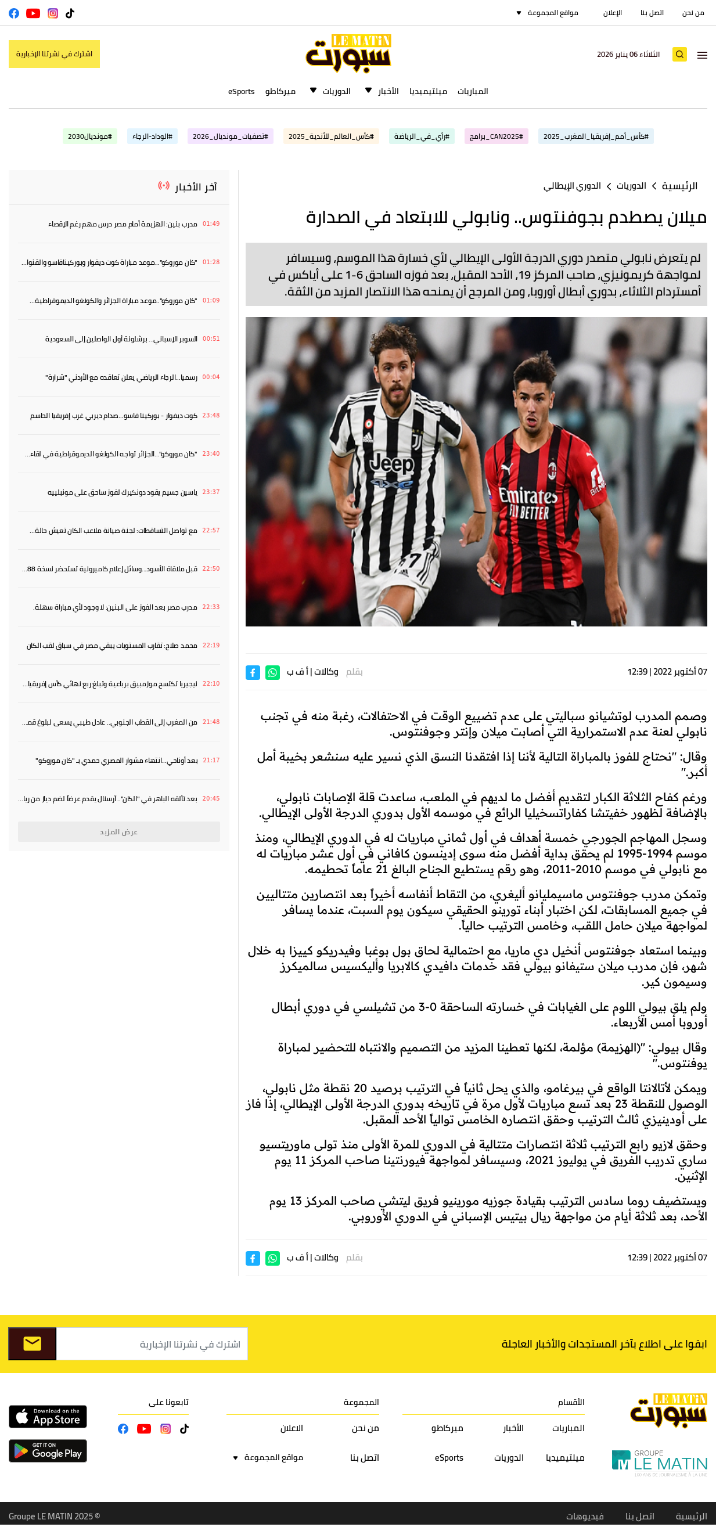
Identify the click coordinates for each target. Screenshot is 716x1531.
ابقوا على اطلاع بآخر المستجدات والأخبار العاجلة (604, 1343)
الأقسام (571, 1402)
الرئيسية (680, 186)
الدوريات (337, 91)
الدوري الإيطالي (572, 185)
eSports (241, 91)
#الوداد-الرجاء (152, 136)
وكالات (326, 671)
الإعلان (612, 12)
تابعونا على (169, 1402)
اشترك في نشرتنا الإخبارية (54, 53)
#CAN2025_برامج (496, 136)
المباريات (473, 91)
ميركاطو (280, 91)
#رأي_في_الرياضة (421, 136)
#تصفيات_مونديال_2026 (230, 136)
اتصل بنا (652, 12)
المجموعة (361, 1402)
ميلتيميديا (428, 91)
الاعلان (291, 1428)
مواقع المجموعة (553, 12)
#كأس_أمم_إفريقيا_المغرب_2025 (596, 136)
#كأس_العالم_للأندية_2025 (331, 136)
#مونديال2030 (90, 136)
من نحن (693, 12)
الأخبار (388, 91)
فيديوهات (585, 1516)
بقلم (354, 671)
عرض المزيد (119, 831)
